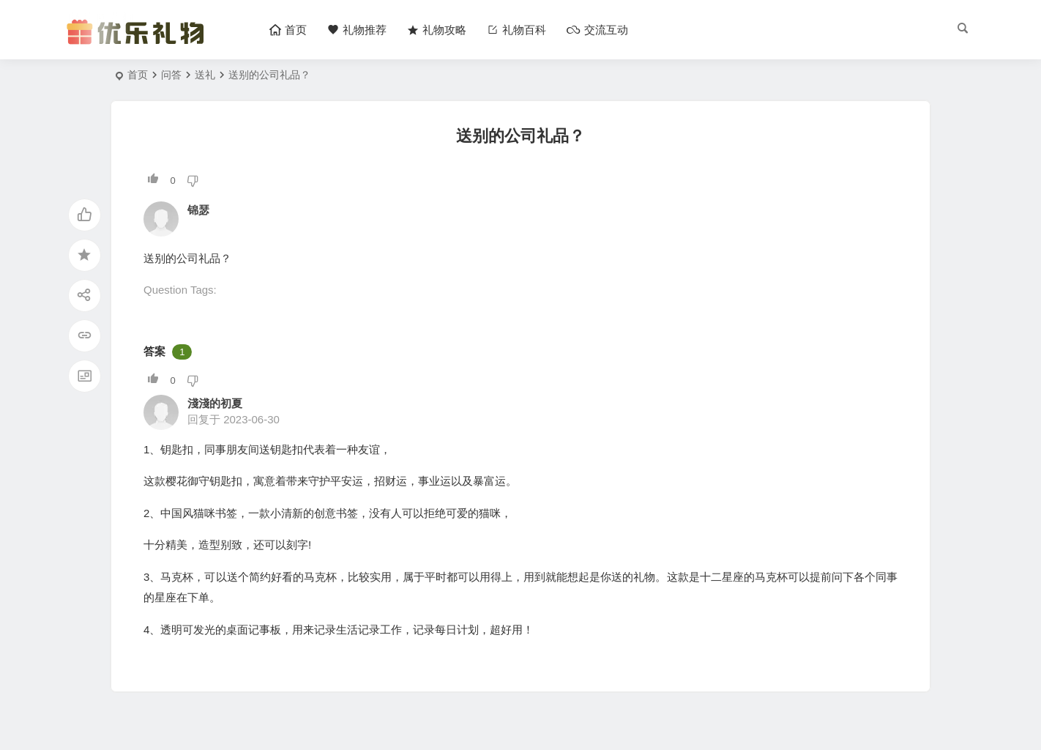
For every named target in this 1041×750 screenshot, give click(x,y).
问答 (171, 75)
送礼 (205, 75)
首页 (137, 75)
